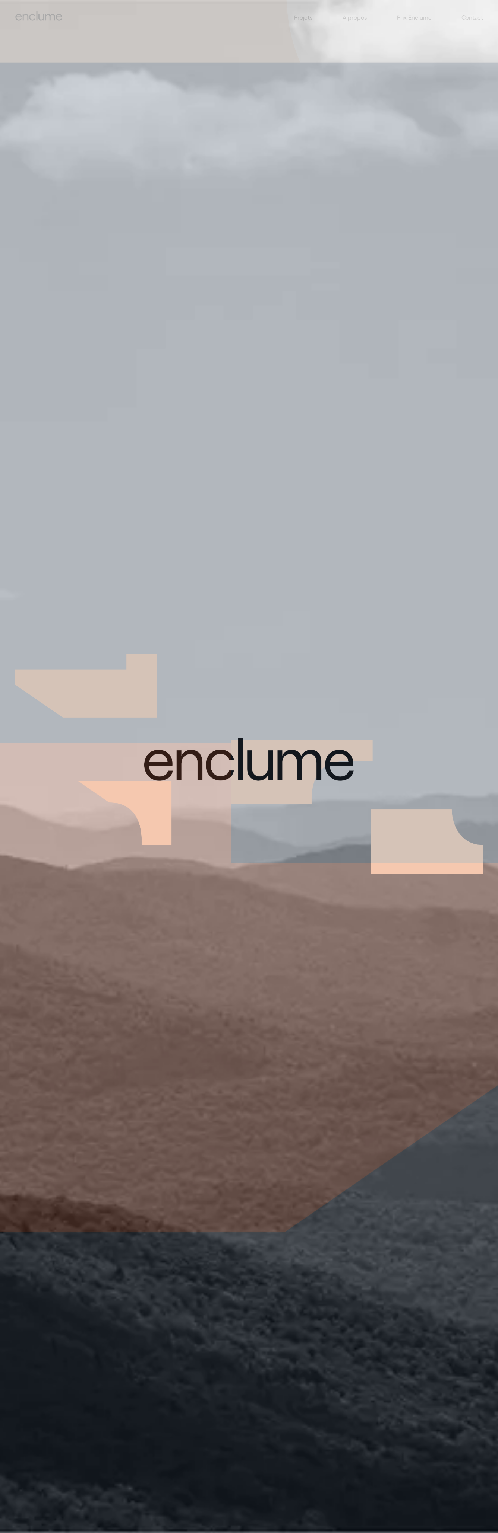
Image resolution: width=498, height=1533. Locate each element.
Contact (472, 17)
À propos (355, 17)
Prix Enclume (414, 17)
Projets (303, 17)
